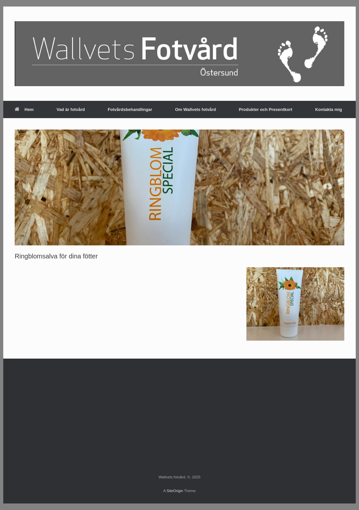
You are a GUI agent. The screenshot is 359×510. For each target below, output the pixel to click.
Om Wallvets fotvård (195, 109)
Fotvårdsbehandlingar (130, 109)
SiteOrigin (174, 491)
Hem (24, 109)
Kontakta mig (328, 109)
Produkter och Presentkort (265, 109)
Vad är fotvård (70, 109)
